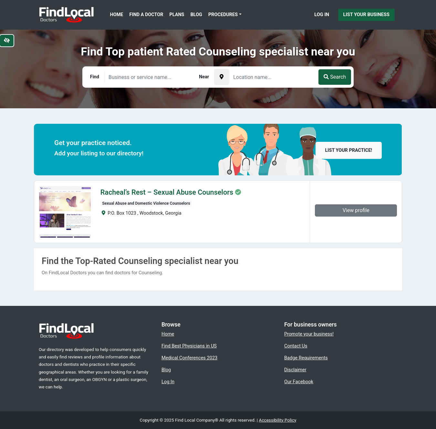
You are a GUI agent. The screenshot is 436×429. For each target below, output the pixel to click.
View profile (356, 210)
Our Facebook (298, 382)
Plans (177, 14)
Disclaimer (295, 370)
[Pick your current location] (221, 77)
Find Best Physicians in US (189, 346)
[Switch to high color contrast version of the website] (7, 40)
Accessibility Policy (277, 420)
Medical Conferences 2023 (189, 358)
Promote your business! (309, 334)
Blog (196, 14)
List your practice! (348, 150)
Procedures (223, 14)
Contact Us (295, 346)
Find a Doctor (146, 14)
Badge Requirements (306, 358)
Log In (321, 14)
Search (335, 77)
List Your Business (366, 14)
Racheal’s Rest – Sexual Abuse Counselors (166, 192)
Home (116, 14)
